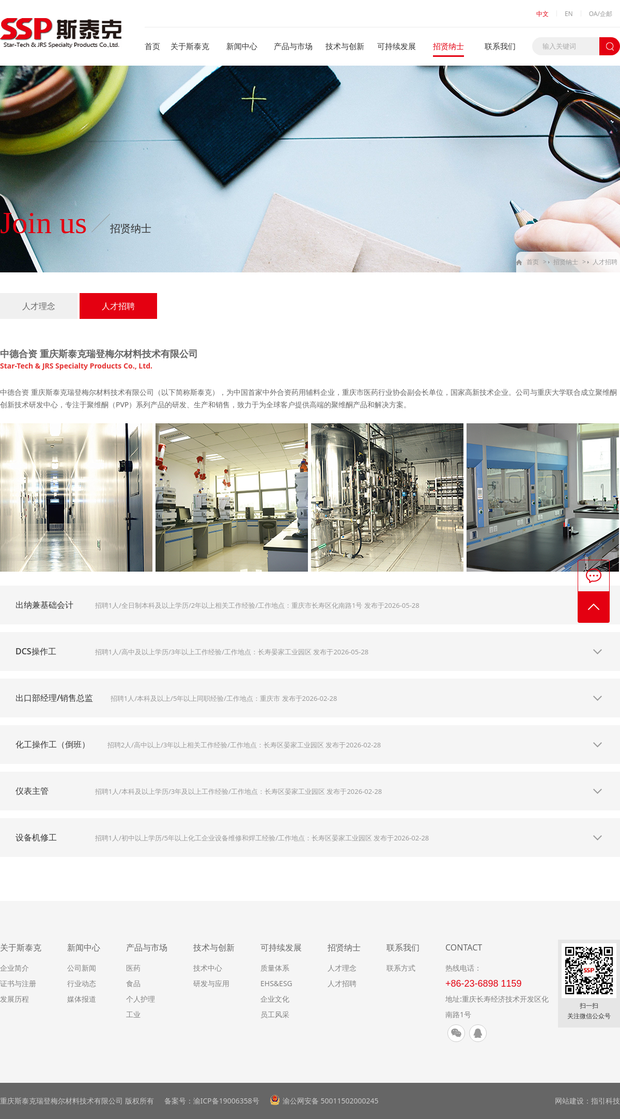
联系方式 (400, 968)
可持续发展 (396, 46)
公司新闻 (81, 968)
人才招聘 (605, 261)
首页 (152, 46)
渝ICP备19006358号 (226, 1101)
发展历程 (14, 999)
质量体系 (274, 968)
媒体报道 (81, 999)
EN (569, 13)
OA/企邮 (600, 13)
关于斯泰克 (190, 46)
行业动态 (81, 983)
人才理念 (38, 306)
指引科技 (605, 1101)
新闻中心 (241, 46)
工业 (133, 1014)
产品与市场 (293, 46)
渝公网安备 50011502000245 (331, 1101)
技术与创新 (345, 46)
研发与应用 (211, 983)
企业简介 (14, 968)
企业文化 (274, 999)
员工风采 (274, 1014)
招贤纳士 (448, 46)
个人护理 (140, 999)
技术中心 (207, 968)
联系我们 (500, 46)
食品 (133, 983)
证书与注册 (18, 983)
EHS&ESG (276, 983)
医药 (133, 968)
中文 (542, 13)
